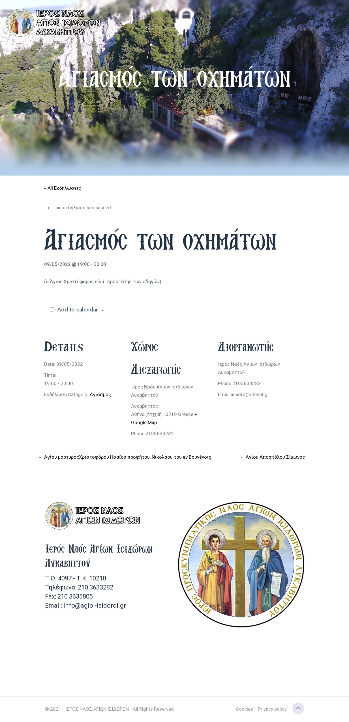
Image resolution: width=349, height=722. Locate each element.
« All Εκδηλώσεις (62, 188)
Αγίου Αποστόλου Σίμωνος (275, 457)
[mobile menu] (340, 17)
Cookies (244, 709)
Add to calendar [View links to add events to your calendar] (77, 309)
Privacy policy (272, 709)
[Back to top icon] (298, 708)
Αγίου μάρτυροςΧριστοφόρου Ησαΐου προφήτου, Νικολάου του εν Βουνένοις (127, 457)
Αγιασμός (100, 394)
